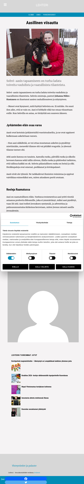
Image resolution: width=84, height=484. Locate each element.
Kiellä (15, 267)
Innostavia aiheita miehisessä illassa (35, 398)
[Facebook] (26, 479)
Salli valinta (42, 267)
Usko (38, 14)
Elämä (31, 14)
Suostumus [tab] (14, 222)
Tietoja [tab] (69, 222)
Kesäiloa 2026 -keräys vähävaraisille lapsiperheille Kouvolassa (45, 375)
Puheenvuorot (49, 14)
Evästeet (37, 472)
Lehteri (42, 5)
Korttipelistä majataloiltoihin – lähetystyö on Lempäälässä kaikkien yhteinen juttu (41, 361)
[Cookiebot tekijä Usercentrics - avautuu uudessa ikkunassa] (71, 216)
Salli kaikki (68, 267)
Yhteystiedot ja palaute (24, 465)
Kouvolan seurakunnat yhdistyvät (34, 409)
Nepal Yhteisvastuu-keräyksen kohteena (36, 386)
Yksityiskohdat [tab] (42, 222)
